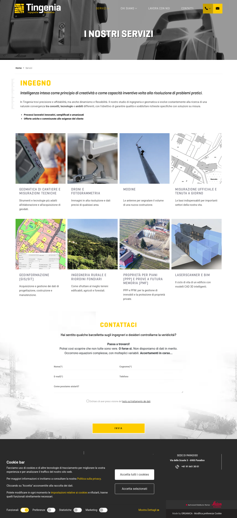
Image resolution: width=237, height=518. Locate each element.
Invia (118, 428)
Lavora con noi (159, 8)
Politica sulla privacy (89, 478)
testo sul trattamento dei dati (136, 401)
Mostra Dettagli (148, 509)
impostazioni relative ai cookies (69, 492)
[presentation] (118, 413)
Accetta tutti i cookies (134, 474)
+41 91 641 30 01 (187, 467)
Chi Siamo (129, 8)
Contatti (187, 8)
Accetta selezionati (134, 489)
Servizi (102, 8)
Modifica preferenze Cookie (208, 513)
